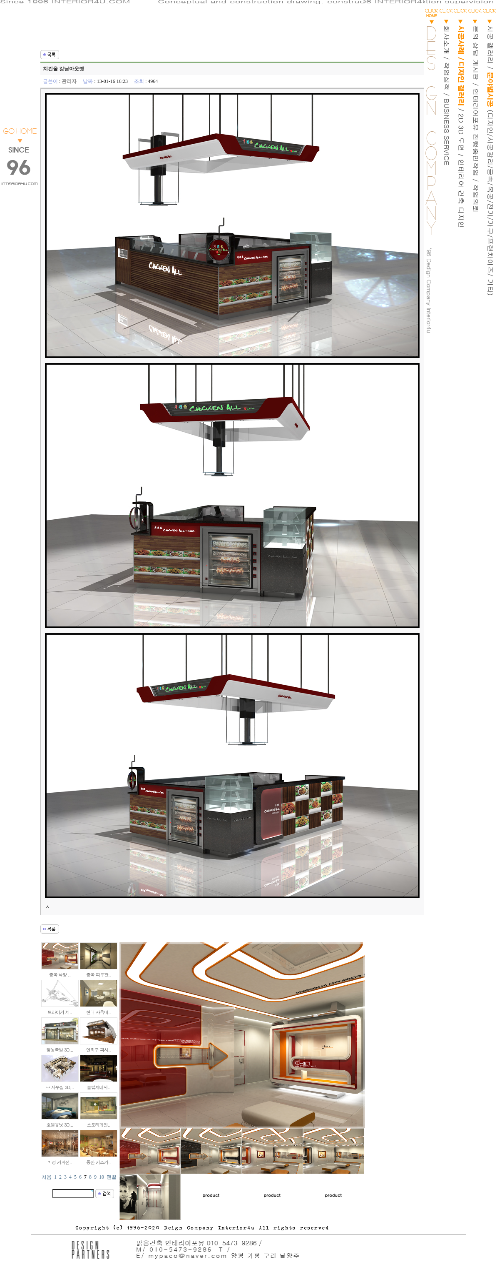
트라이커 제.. (59, 1012)
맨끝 (112, 1177)
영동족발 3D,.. (59, 1050)
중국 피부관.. (98, 975)
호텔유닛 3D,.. (59, 1125)
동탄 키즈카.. (98, 1162)
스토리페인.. (98, 1125)
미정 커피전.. (59, 1162)
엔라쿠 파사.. (98, 1050)
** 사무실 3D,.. (60, 1087)
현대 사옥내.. (98, 1012)
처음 (47, 1177)
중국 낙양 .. (60, 975)
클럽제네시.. (98, 1087)
